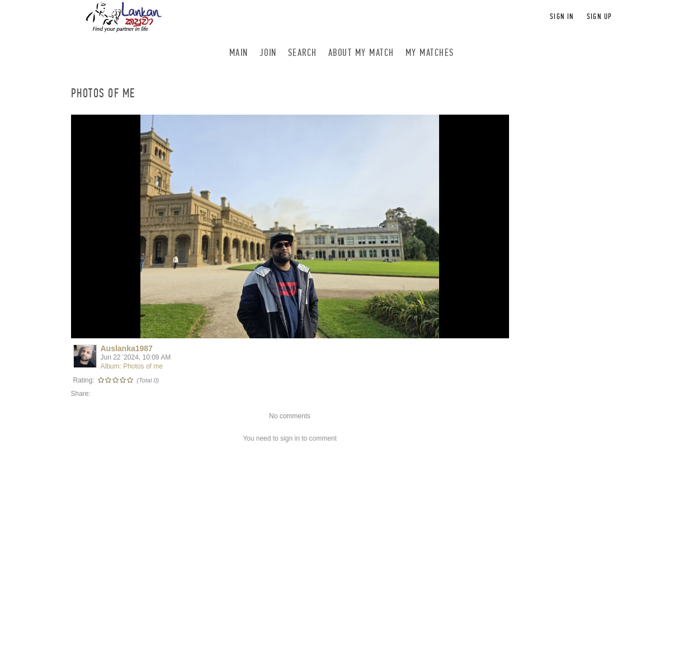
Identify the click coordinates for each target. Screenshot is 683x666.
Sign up (600, 16)
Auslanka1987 (127, 348)
